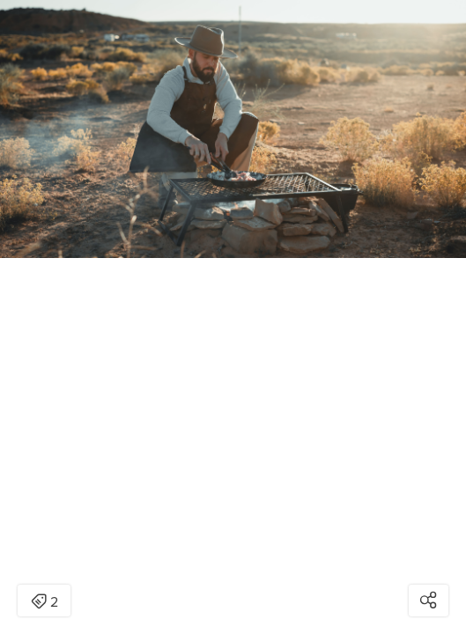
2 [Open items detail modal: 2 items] (44, 602)
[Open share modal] (428, 600)
